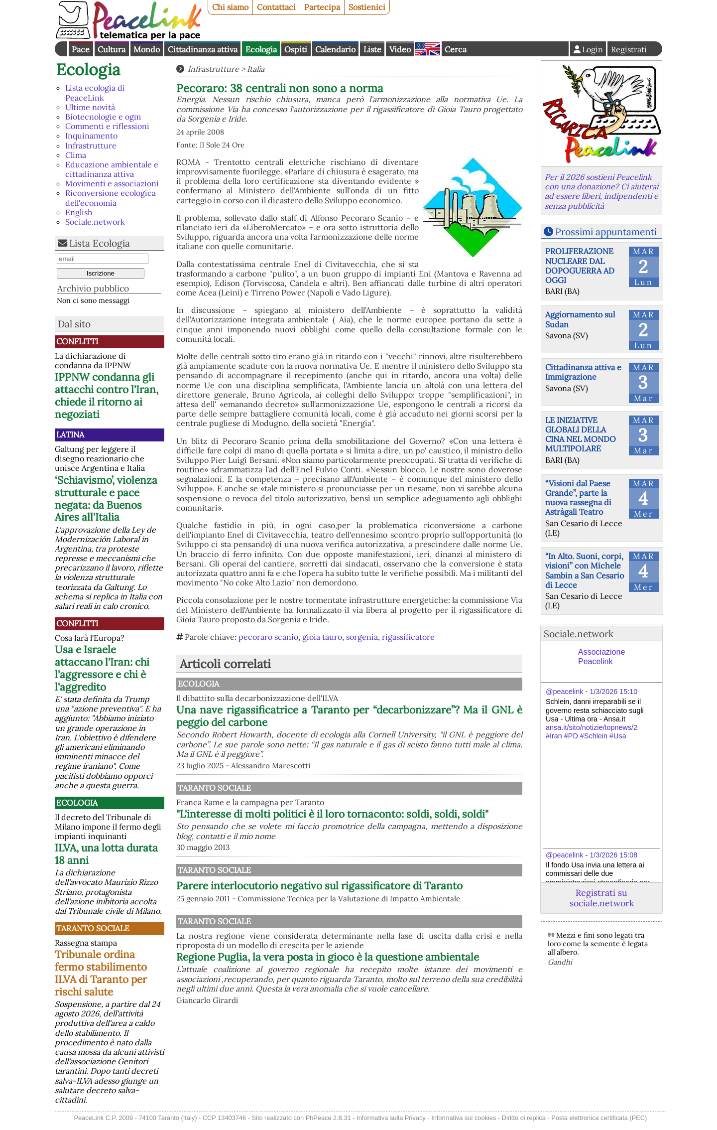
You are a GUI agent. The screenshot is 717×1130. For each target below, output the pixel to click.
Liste (372, 49)
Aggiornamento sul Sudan (580, 319)
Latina (70, 434)
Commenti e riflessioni (107, 126)
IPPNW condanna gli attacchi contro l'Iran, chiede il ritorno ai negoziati (106, 395)
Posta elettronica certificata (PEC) (599, 1124)
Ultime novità (90, 107)
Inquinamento (91, 136)
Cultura (111, 49)
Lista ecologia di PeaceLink (95, 92)
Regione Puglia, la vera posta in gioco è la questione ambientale (401, 1052)
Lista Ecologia (99, 243)
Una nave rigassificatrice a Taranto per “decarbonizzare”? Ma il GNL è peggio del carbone (401, 716)
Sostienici (367, 7)
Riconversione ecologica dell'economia (110, 197)
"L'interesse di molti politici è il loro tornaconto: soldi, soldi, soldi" (401, 820)
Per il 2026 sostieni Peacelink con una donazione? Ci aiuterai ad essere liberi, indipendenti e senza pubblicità (601, 191)
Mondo (146, 49)
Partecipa (322, 7)
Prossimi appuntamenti (606, 232)
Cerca (456, 49)
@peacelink (564, 692)
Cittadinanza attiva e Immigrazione (583, 372)
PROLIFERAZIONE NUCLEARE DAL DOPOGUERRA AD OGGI (579, 265)
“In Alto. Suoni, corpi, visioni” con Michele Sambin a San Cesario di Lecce (584, 570)
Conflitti (77, 341)
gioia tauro (322, 637)
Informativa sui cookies (463, 1124)
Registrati (629, 49)
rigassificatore (408, 637)
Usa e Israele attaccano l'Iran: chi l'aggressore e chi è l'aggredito (102, 668)
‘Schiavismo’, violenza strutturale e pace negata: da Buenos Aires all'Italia (106, 498)
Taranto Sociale (92, 928)
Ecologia (261, 49)
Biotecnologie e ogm (103, 117)
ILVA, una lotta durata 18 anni (106, 854)
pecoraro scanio (268, 637)
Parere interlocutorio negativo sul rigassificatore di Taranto (319, 964)
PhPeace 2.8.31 (328, 1124)
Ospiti (295, 49)
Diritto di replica (524, 1124)
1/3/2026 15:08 (613, 855)
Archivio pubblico (93, 288)
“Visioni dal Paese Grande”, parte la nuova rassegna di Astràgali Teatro (578, 497)
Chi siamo (230, 7)
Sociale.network (95, 222)
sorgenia (362, 637)
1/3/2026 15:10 (613, 692)
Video (400, 49)
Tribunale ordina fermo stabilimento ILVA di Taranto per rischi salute (101, 973)
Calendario (335, 49)
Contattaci (276, 7)
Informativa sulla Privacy (391, 1124)
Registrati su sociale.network (602, 898)
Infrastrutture (91, 145)
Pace (81, 49)
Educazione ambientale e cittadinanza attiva (111, 169)
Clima (75, 155)
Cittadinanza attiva (203, 49)
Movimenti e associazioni (112, 183)
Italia (255, 69)
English (427, 48)
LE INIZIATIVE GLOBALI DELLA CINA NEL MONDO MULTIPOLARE (580, 434)
